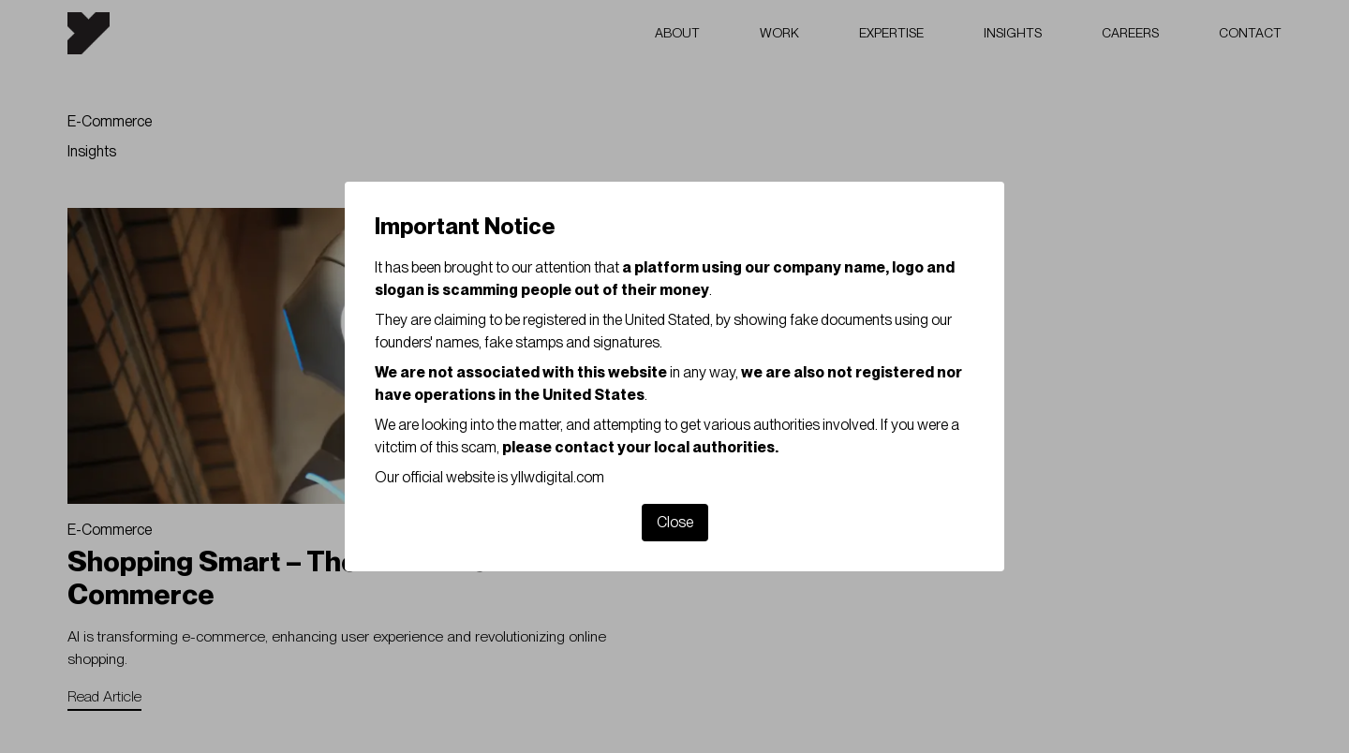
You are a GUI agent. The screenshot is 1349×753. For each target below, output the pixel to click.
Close (675, 522)
